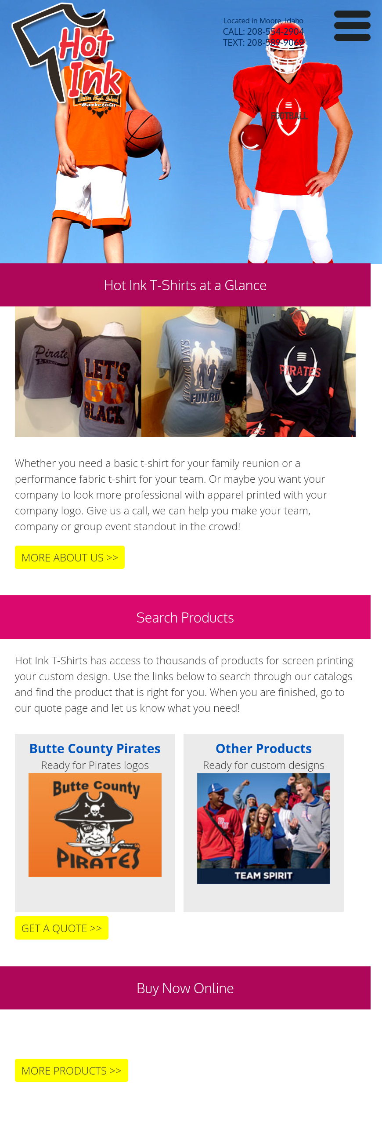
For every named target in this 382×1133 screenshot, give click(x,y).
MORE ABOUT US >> (70, 557)
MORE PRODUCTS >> (72, 1070)
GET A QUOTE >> (62, 928)
